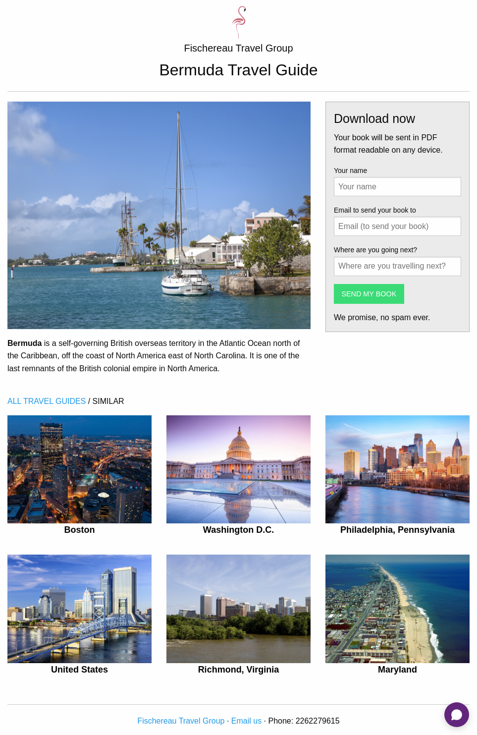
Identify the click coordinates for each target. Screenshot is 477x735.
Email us (246, 721)
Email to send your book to (375, 210)
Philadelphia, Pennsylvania (397, 530)
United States (79, 670)
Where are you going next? (375, 250)
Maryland (397, 670)
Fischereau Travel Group (180, 721)
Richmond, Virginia (238, 670)
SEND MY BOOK (368, 294)
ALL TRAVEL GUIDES (46, 401)
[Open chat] (456, 714)
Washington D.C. (238, 530)
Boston (79, 530)
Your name (350, 170)
